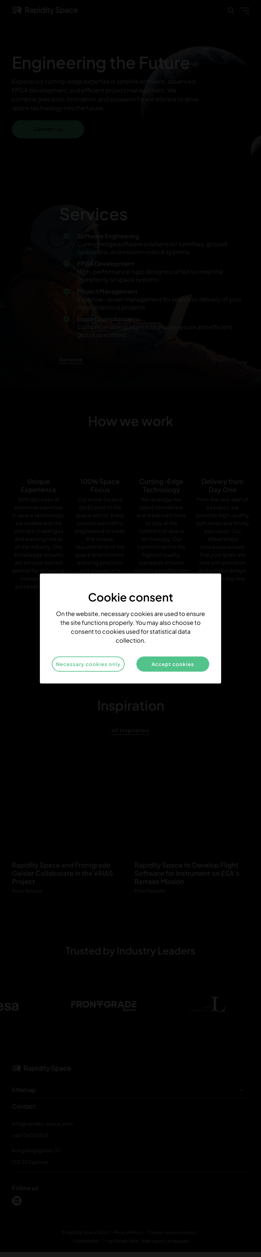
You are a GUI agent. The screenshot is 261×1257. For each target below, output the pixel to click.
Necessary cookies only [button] (88, 664)
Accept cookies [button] (173, 664)
